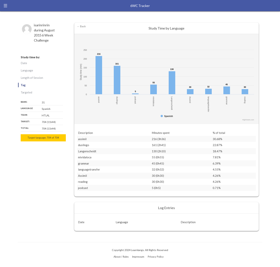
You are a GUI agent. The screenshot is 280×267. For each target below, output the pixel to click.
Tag (23, 85)
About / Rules (121, 256)
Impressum (138, 256)
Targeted (26, 92)
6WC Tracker (140, 6)
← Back (81, 26)
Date (24, 63)
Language (27, 70)
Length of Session (32, 77)
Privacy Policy (156, 256)
